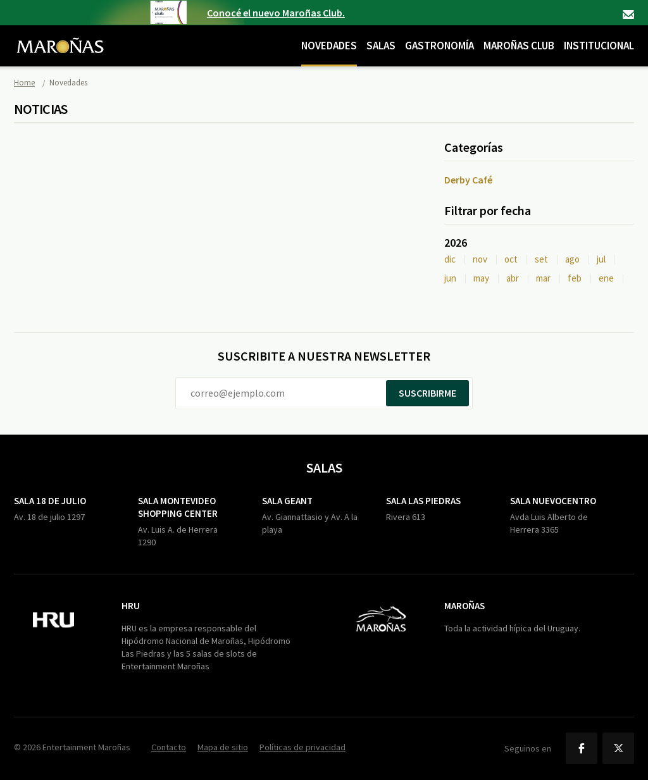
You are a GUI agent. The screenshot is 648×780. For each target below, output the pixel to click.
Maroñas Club (518, 46)
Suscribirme (427, 393)
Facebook (581, 748)
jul (601, 259)
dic (450, 259)
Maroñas (464, 606)
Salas (381, 46)
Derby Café (468, 179)
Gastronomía (439, 46)
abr (512, 278)
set (541, 259)
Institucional (599, 46)
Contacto (628, 14)
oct (511, 259)
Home (24, 82)
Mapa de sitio (222, 747)
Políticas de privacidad (302, 747)
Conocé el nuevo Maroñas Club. (276, 12)
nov (480, 259)
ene (606, 278)
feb (575, 278)
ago (572, 259)
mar (543, 278)
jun (450, 278)
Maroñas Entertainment (60, 36)
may (481, 278)
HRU (131, 606)
